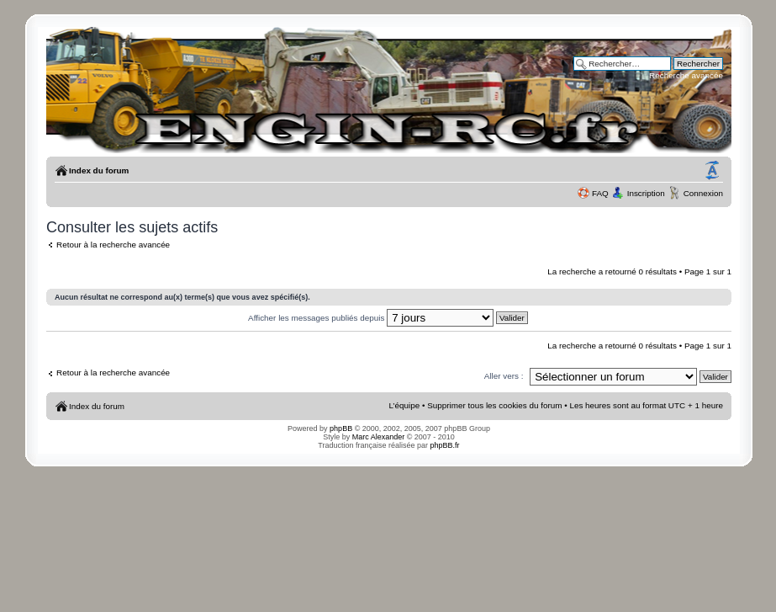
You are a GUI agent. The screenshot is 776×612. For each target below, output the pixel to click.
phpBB (341, 428)
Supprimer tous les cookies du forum (494, 405)
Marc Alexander (378, 437)
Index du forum (99, 170)
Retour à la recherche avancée (113, 244)
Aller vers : (504, 376)
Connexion (703, 193)
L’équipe (404, 405)
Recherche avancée (686, 75)
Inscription (646, 193)
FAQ (600, 193)
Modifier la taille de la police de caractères (712, 171)
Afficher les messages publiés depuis (388, 317)
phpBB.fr (445, 445)
